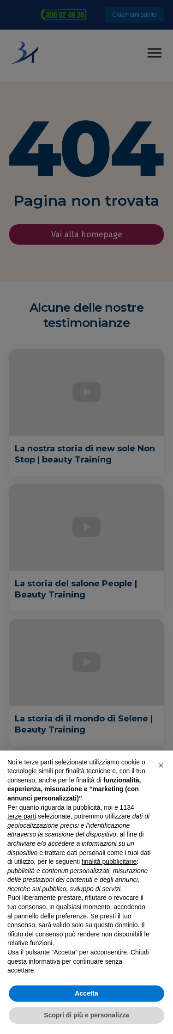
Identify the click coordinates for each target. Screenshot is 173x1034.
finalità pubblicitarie (109, 861)
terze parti (21, 816)
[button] (161, 765)
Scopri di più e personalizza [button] (86, 1015)
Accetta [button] (86, 993)
